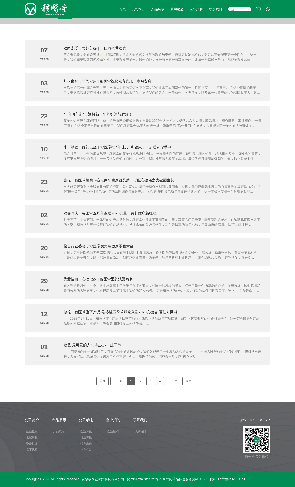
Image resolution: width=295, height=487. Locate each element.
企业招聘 (196, 9)
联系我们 (215, 9)
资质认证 (32, 443)
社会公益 (86, 450)
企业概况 (32, 431)
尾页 (190, 381)
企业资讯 (86, 431)
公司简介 (138, 9)
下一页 (174, 381)
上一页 (116, 381)
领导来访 (86, 443)
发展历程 (32, 437)
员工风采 (32, 450)
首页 (122, 9)
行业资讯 (86, 437)
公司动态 (177, 9)
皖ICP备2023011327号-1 (145, 479)
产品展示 (157, 9)
